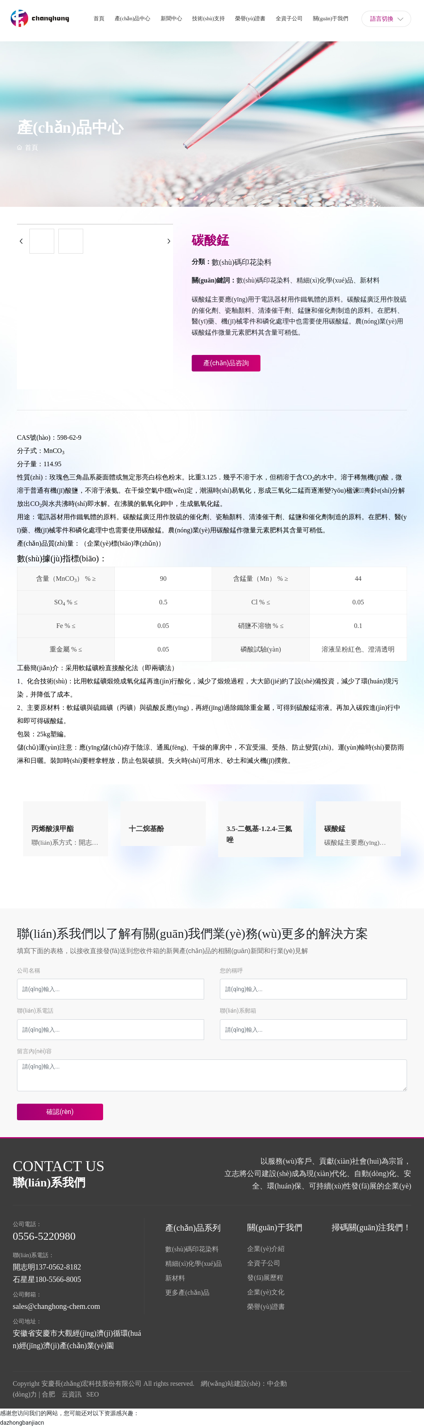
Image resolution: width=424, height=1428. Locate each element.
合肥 (48, 1394)
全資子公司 (263, 1263)
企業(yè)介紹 (265, 1248)
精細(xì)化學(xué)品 (193, 1263)
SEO (93, 1394)
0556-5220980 (44, 1236)
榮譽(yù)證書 (266, 1306)
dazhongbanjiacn (22, 1422)
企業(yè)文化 (265, 1292)
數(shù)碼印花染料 (242, 262)
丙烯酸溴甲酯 (53, 829)
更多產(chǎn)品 (187, 1292)
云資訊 (72, 1394)
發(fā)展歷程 (265, 1277)
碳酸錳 (335, 829)
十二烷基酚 (147, 829)
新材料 (175, 1278)
